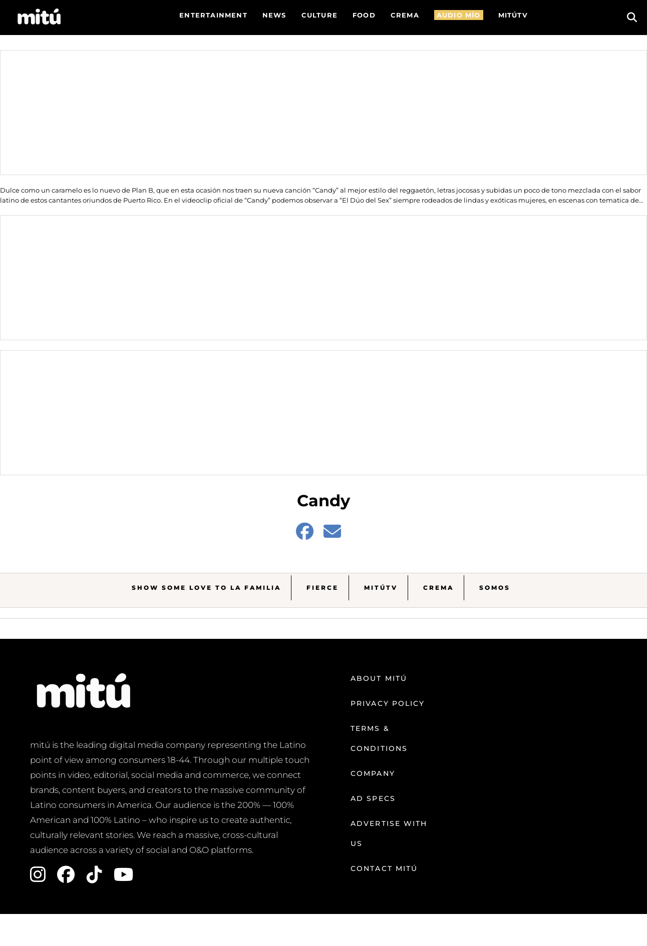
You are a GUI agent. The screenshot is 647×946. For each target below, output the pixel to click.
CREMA (405, 15)
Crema (438, 587)
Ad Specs (373, 798)
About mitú (379, 678)
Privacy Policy (388, 703)
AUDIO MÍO (459, 15)
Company (373, 773)
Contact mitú (384, 868)
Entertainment (213, 15)
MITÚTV (513, 15)
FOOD (364, 15)
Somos (494, 587)
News (274, 15)
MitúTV (381, 587)
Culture (319, 15)
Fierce (322, 587)
